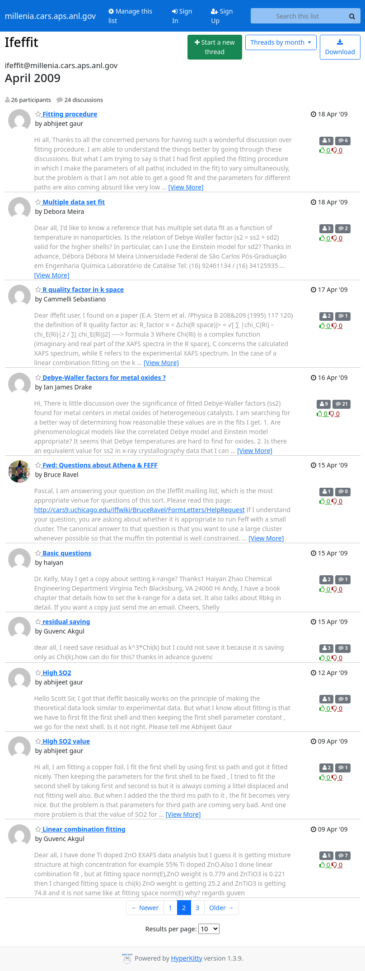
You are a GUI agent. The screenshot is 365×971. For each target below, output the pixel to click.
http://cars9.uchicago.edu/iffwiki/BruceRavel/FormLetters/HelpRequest (139, 509)
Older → (221, 907)
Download (340, 47)
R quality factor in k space (79, 289)
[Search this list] (297, 15)
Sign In (182, 16)
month (278, 42)
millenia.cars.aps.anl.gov (50, 15)
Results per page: (171, 929)
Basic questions (63, 553)
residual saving (62, 621)
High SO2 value (62, 741)
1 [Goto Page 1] (170, 907)
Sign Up (222, 16)
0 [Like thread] (325, 150)
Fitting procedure (66, 114)
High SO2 (53, 672)
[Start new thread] (214, 47)
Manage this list (130, 16)
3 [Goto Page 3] (197, 907)
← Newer (145, 907)
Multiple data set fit (70, 202)
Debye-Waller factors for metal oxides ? (100, 377)
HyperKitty (186, 958)
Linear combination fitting (80, 829)
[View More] (186, 187)
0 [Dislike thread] (337, 150)
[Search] (352, 15)
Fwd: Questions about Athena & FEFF (96, 465)
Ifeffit (21, 42)
